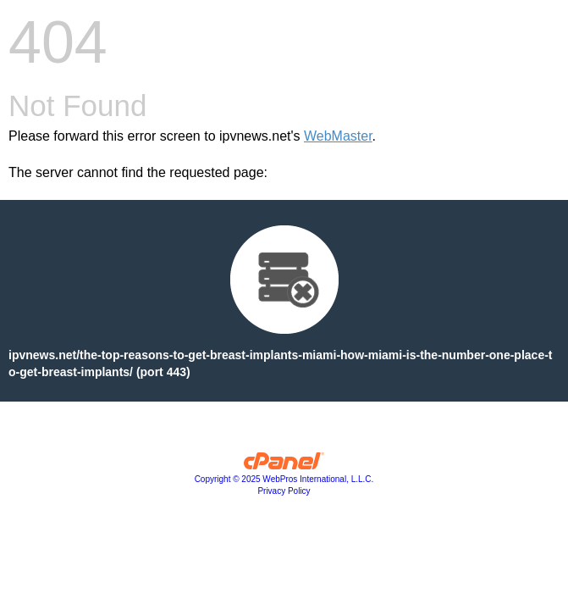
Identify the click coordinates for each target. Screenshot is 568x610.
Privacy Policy (283, 491)
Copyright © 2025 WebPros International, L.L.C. (284, 479)
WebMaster (338, 136)
